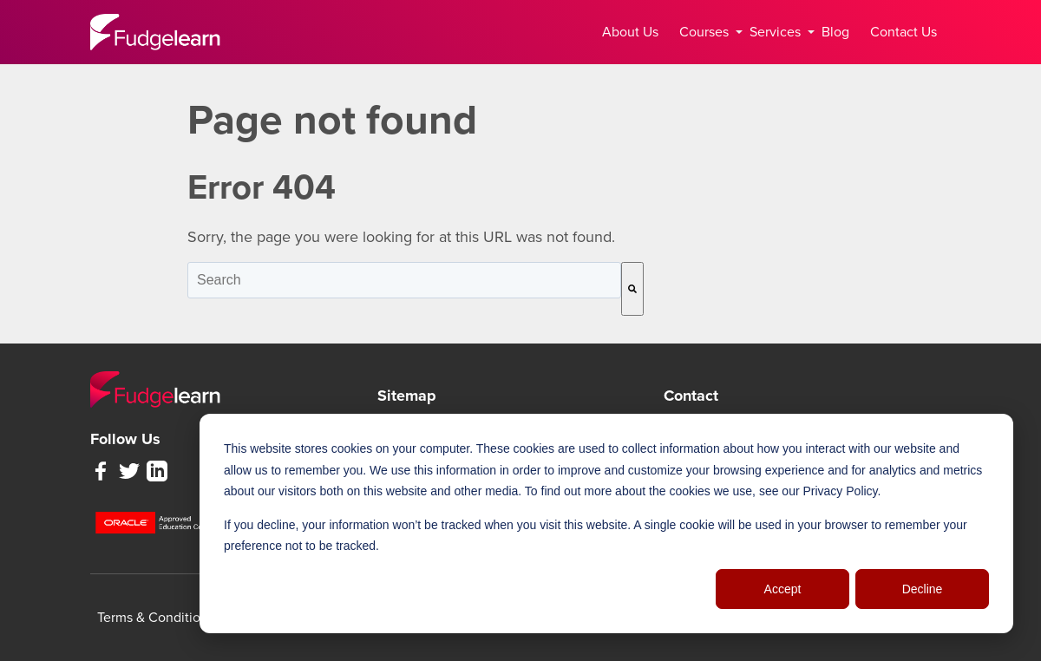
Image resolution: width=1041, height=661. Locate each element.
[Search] (632, 289)
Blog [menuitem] (835, 32)
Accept (783, 589)
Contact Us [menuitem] (903, 32)
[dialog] (606, 523)
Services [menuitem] (779, 32)
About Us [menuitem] (630, 32)
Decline (922, 589)
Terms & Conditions (155, 617)
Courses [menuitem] (707, 32)
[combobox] (404, 280)
